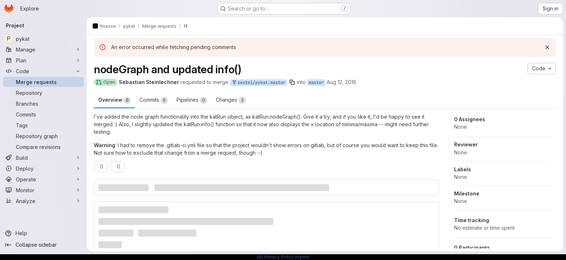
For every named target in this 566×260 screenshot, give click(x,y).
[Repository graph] (43, 136)
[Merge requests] (43, 82)
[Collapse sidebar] (43, 245)
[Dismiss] (547, 47)
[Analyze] (43, 201)
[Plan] (43, 60)
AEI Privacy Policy (275, 257)
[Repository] (43, 93)
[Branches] (43, 103)
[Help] (43, 233)
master (316, 82)
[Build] (43, 158)
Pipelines (192, 100)
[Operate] (43, 179)
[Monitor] (43, 190)
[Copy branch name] (292, 82)
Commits (153, 100)
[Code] (43, 71)
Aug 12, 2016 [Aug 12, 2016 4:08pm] (341, 82)
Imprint (302, 257)
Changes (231, 100)
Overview (114, 100)
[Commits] (43, 114)
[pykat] (43, 39)
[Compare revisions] (43, 147)
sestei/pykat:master (258, 83)
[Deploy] (43, 168)
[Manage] (43, 49)
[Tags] (43, 125)
